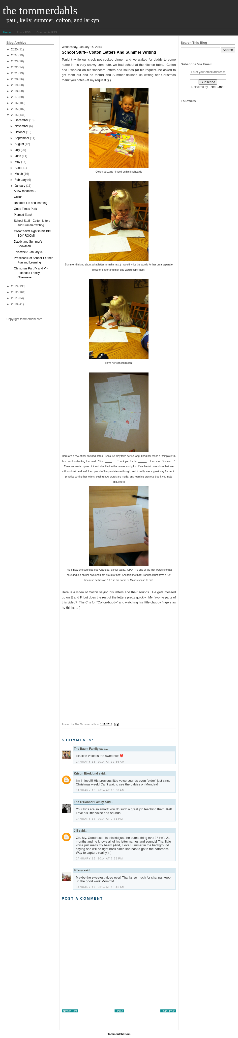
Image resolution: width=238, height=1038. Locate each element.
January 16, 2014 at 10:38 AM (100, 790)
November (21, 126)
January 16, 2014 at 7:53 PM (99, 858)
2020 (14, 79)
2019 (14, 85)
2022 (14, 67)
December (21, 120)
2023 (14, 61)
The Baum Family (86, 748)
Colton (18, 197)
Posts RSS (24, 32)
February (21, 180)
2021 (14, 73)
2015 (14, 109)
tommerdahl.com (119, 1034)
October (20, 132)
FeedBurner (216, 87)
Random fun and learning (30, 203)
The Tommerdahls (40, 10)
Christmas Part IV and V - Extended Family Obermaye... (31, 273)
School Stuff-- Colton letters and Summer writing (109, 52)
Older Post (168, 1010)
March (19, 174)
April (18, 168)
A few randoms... (25, 191)
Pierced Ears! (23, 215)
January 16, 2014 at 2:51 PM (99, 818)
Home (7, 32)
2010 (14, 304)
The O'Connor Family (89, 802)
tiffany (78, 870)
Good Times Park (25, 209)
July (17, 150)
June (18, 156)
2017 (14, 97)
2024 (14, 55)
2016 (14, 103)
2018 (14, 91)
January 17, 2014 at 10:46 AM (100, 887)
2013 (14, 286)
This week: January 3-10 (30, 252)
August (19, 144)
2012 (14, 292)
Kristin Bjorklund (86, 773)
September (22, 138)
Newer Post (70, 1010)
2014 (14, 115)
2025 (14, 49)
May (17, 162)
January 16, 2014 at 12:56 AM (100, 761)
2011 (14, 298)
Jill (76, 830)
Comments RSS (46, 32)
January (20, 185)
